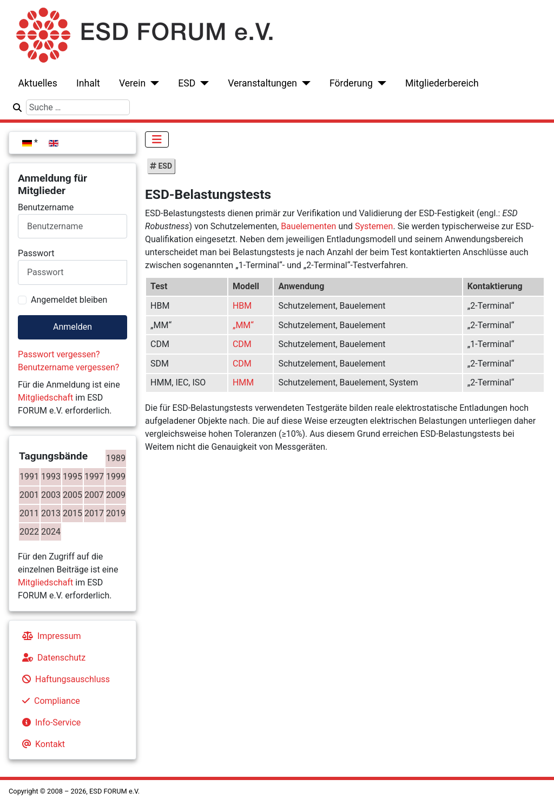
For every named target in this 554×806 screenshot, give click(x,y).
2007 (94, 495)
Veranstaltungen (262, 83)
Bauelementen (308, 226)
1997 (94, 476)
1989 (116, 458)
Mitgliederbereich (442, 83)
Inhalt (88, 83)
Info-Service (49, 722)
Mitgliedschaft (45, 397)
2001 (29, 495)
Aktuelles (37, 83)
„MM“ (243, 325)
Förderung (351, 83)
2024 (51, 532)
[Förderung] (379, 83)
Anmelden (72, 327)
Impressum (49, 636)
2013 (51, 513)
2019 (116, 513)
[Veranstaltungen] (304, 83)
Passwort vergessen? (59, 354)
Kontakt (41, 744)
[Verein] (152, 83)
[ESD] (202, 83)
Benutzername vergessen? (68, 367)
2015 (72, 513)
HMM (243, 382)
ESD (186, 83)
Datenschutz (51, 657)
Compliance (49, 701)
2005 (72, 495)
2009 (116, 495)
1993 (51, 476)
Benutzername (46, 207)
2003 (51, 495)
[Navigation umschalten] (157, 139)
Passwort (36, 253)
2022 (29, 532)
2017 (94, 513)
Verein (132, 83)
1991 (29, 476)
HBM (242, 306)
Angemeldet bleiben (69, 300)
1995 (72, 476)
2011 (29, 513)
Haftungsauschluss (64, 679)
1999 (116, 476)
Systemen (374, 226)
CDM (242, 344)
